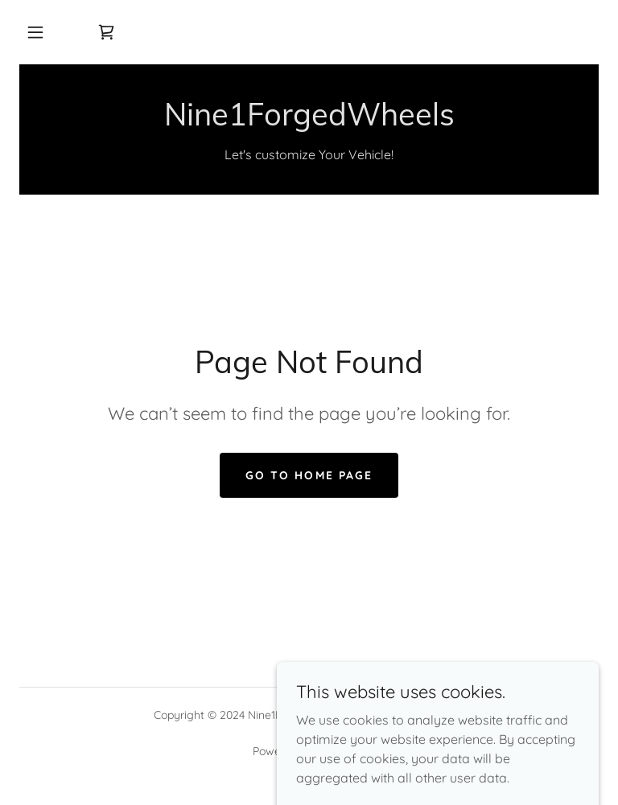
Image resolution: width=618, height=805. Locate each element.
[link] (106, 32)
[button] (35, 32)
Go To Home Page (308, 475)
